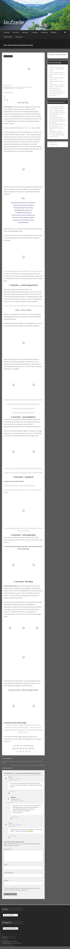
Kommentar (8, 849)
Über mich (16, 32)
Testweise (35, 32)
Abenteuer (25, 32)
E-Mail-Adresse (9, 875)
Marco (10, 777)
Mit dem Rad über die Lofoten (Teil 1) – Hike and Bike (57, 74)
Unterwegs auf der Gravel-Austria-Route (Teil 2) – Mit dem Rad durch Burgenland (57, 92)
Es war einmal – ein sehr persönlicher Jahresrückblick (28, 765)
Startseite (7, 32)
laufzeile (14, 22)
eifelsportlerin (8, 85)
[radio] (17, 751)
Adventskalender (9, 87)
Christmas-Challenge (19, 87)
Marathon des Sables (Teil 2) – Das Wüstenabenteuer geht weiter (56, 80)
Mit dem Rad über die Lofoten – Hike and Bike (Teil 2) (56, 69)
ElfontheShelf (29, 87)
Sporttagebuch (19, 88)
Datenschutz (53, 144)
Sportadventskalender (9, 88)
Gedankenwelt (8, 37)
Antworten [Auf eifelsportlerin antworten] (15, 817)
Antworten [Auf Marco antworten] (12, 791)
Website (6, 883)
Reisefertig (44, 32)
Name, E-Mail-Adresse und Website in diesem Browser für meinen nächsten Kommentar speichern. (22, 891)
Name (6, 867)
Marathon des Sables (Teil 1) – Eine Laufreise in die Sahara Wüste (57, 86)
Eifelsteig (53, 32)
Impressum (18, 37)
